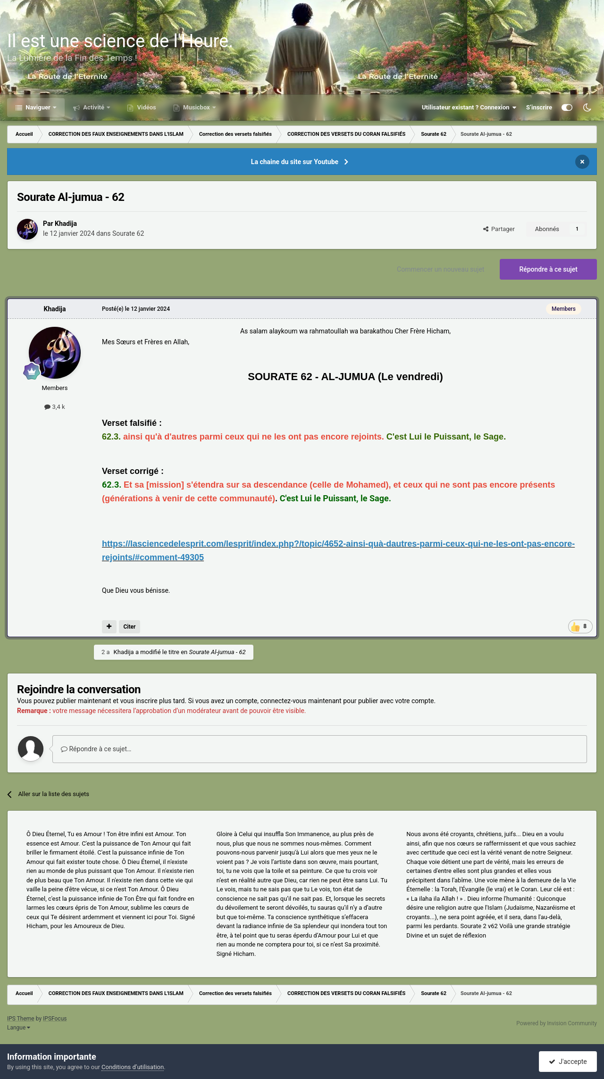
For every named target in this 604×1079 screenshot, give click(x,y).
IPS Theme (20, 1018)
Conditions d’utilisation (132, 1067)
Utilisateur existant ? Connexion (469, 107)
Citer (129, 626)
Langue (18, 1027)
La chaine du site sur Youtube (294, 162)
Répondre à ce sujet (548, 269)
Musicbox (196, 107)
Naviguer (38, 107)
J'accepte (568, 1061)
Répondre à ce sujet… (96, 749)
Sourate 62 (128, 233)
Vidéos (145, 107)
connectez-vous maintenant (301, 701)
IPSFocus (55, 1018)
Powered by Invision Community (556, 1023)
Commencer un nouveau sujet (440, 269)
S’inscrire (539, 107)
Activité (94, 107)
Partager (499, 228)
